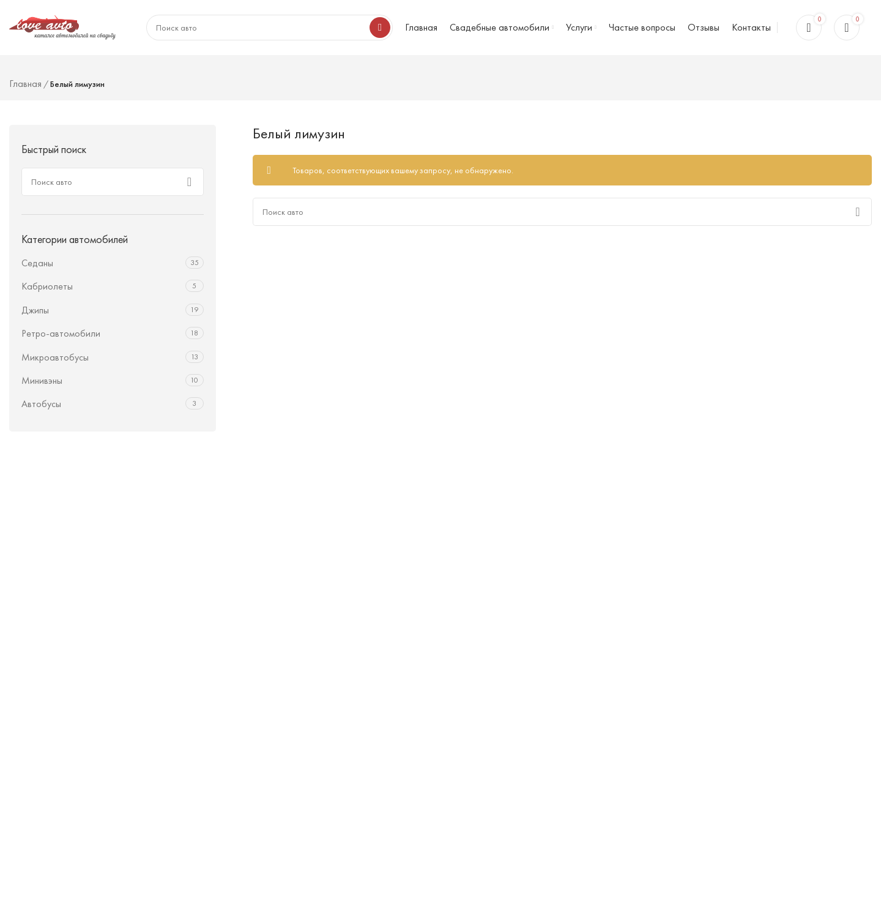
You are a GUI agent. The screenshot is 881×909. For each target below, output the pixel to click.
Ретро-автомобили (60, 333)
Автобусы (41, 403)
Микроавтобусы (55, 357)
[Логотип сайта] (62, 26)
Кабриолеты (47, 286)
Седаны (37, 262)
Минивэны (41, 380)
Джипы (35, 310)
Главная (25, 83)
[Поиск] (112, 182)
